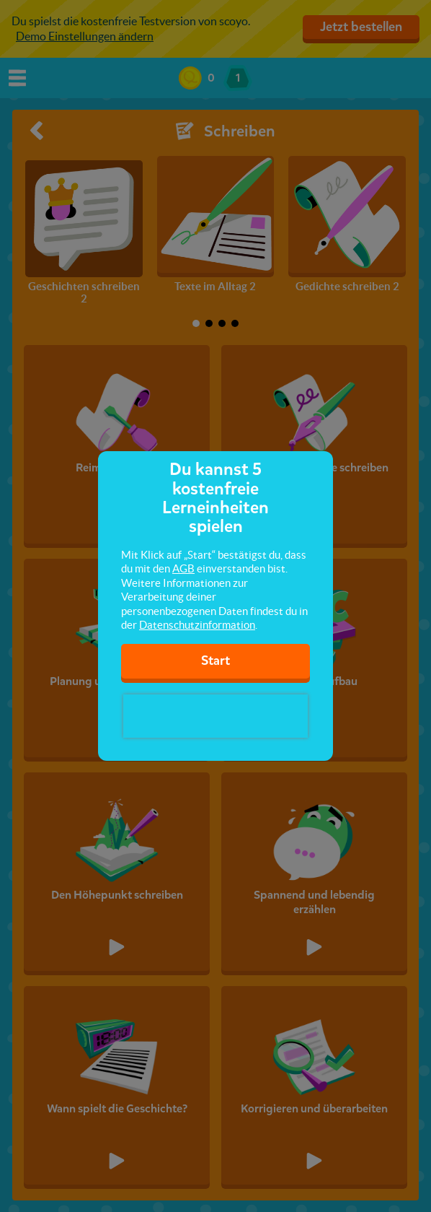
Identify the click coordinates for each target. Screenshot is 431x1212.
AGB (183, 568)
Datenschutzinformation (197, 625)
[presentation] (215, 716)
